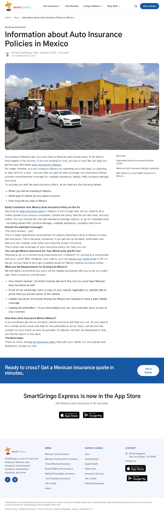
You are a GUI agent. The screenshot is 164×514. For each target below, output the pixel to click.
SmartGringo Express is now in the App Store (82, 396)
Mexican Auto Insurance (57, 454)
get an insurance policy (42, 341)
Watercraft (90, 468)
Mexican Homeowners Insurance (61, 459)
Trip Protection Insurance (57, 478)
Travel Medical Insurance (57, 464)
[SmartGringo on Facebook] (7, 479)
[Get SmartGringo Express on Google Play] (93, 415)
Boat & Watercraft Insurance (59, 468)
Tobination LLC (86, 509)
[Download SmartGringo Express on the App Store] (69, 415)
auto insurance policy (32, 211)
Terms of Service (45, 509)
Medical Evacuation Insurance (60, 473)
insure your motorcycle (82, 258)
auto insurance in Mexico (46, 164)
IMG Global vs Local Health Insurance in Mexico (136, 174)
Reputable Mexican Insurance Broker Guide (135, 162)
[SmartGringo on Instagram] (15, 479)
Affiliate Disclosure (27, 509)
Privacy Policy (11, 509)
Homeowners (91, 459)
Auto (87, 454)
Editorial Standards (94, 483)
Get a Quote (149, 6)
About (48, 488)
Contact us (130, 461)
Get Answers (72, 6)
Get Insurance (52, 6)
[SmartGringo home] (18, 6)
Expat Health (91, 464)
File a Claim (50, 483)
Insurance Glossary (94, 473)
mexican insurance (15, 27)
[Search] (136, 6)
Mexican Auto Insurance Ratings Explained (137, 168)
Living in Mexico (93, 6)
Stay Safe (113, 6)
